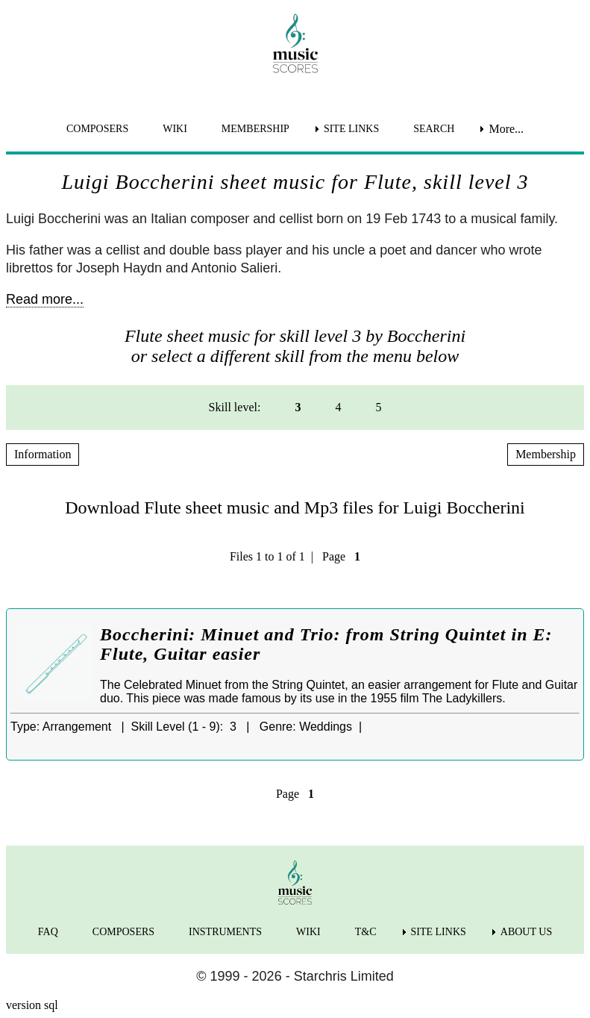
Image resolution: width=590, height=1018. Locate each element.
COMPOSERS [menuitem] (97, 128)
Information (42, 454)
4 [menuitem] (338, 407)
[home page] (295, 43)
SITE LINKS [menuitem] (351, 128)
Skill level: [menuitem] (235, 407)
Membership (545, 454)
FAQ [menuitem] (48, 931)
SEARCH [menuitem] (433, 128)
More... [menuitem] (506, 128)
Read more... (45, 299)
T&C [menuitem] (366, 931)
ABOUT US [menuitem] (526, 931)
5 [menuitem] (378, 407)
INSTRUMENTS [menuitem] (225, 931)
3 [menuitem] (298, 407)
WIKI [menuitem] (175, 128)
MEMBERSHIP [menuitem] (255, 128)
